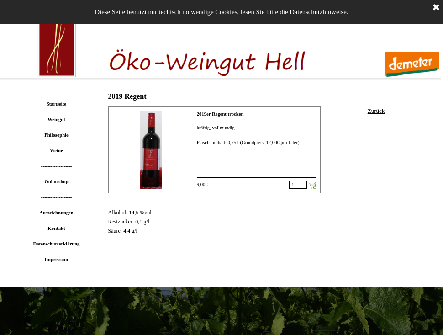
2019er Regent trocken (220, 114)
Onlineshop (56, 181)
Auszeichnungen (56, 212)
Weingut (56, 119)
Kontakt (56, 228)
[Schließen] (436, 7)
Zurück (376, 110)
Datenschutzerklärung (56, 243)
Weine (56, 150)
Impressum (56, 259)
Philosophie (56, 135)
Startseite (56, 103)
